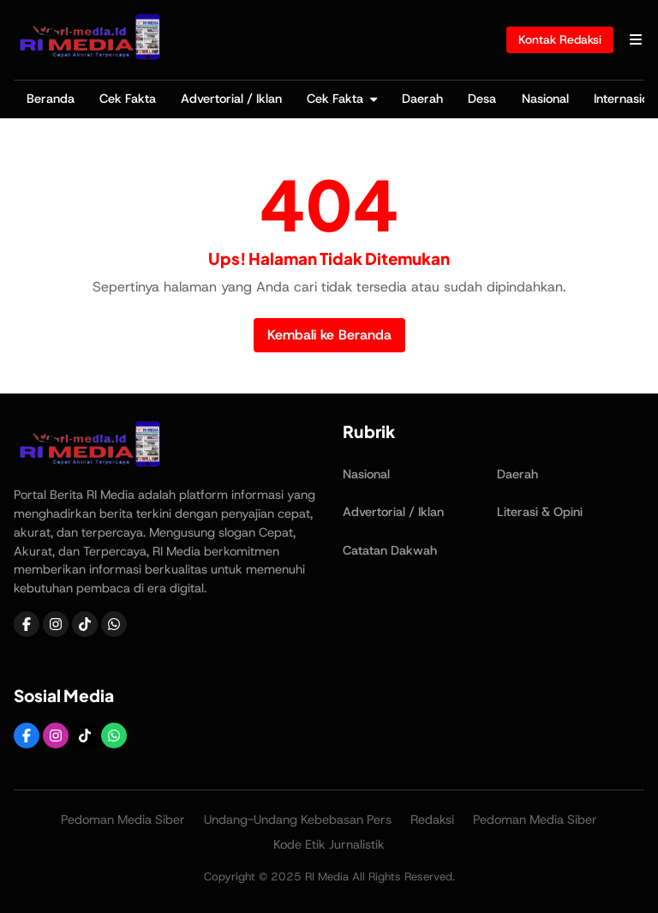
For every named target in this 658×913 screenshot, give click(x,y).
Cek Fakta (127, 98)
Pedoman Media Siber (123, 819)
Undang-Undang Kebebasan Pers (298, 819)
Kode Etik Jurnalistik (329, 844)
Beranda (51, 98)
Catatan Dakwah (390, 550)
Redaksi (432, 819)
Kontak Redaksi (559, 39)
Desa (482, 98)
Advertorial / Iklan (231, 98)
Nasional (545, 98)
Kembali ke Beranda (329, 335)
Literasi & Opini (540, 511)
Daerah (422, 98)
